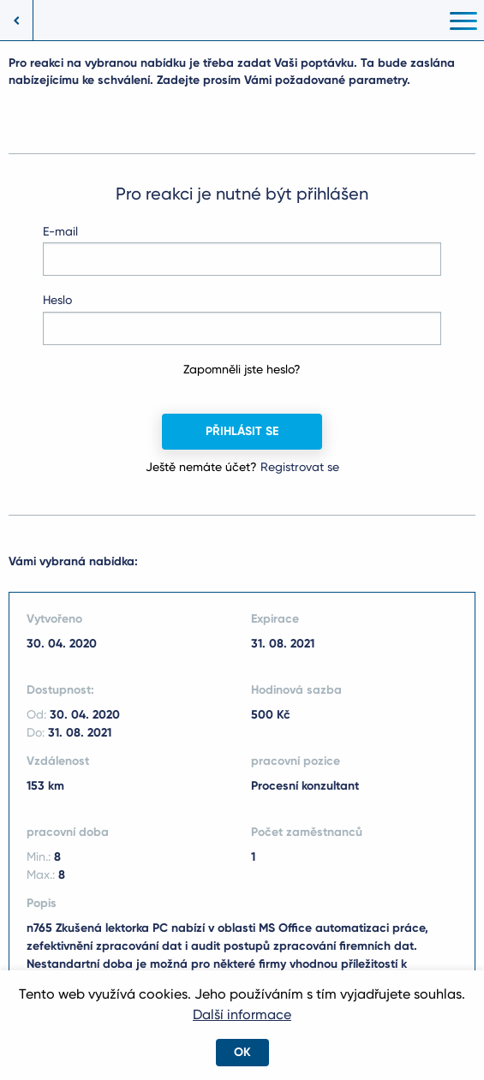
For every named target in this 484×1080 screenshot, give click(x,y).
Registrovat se (299, 467)
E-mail (60, 231)
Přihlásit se (242, 431)
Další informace (242, 1014)
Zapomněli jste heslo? (242, 369)
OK (242, 1052)
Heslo (57, 300)
